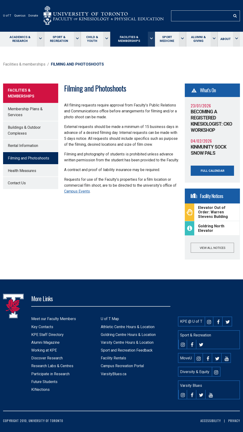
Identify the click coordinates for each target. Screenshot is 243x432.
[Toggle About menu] (236, 39)
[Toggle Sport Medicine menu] (182, 39)
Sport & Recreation (59, 39)
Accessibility (210, 421)
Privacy (234, 421)
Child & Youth (92, 39)
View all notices (212, 248)
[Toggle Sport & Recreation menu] (77, 39)
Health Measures (22, 170)
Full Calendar (212, 170)
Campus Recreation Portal (122, 366)
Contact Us (17, 183)
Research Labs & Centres (52, 366)
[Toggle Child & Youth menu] (106, 39)
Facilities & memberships (129, 39)
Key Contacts (42, 327)
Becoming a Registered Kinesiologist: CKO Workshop (211, 121)
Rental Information (23, 145)
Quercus (20, 15)
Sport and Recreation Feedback (127, 350)
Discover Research (47, 358)
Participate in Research (50, 374)
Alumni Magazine (45, 342)
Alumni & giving (198, 39)
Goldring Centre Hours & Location (128, 334)
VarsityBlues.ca (113, 374)
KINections (40, 389)
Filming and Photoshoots (28, 158)
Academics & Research (20, 39)
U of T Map (110, 319)
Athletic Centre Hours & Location (128, 327)
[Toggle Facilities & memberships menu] (151, 39)
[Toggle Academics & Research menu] (40, 39)
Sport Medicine (167, 39)
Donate (33, 15)
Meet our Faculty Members (53, 319)
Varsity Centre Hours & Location (127, 342)
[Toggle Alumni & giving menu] (214, 39)
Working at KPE (44, 350)
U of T (7, 15)
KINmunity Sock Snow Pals (208, 150)
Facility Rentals (113, 358)
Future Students (44, 381)
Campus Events (77, 191)
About (225, 39)
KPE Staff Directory (47, 334)
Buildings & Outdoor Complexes (24, 130)
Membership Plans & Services (25, 112)
